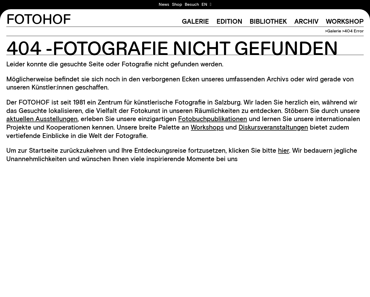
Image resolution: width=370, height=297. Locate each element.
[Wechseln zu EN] (204, 4)
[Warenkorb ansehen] (211, 4)
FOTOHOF (38, 20)
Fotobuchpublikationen (212, 119)
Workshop (345, 21)
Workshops (207, 127)
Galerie (195, 21)
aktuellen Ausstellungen (42, 119)
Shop (177, 4)
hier (283, 150)
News (164, 4)
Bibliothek (268, 21)
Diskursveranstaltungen (273, 127)
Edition (229, 21)
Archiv (306, 21)
